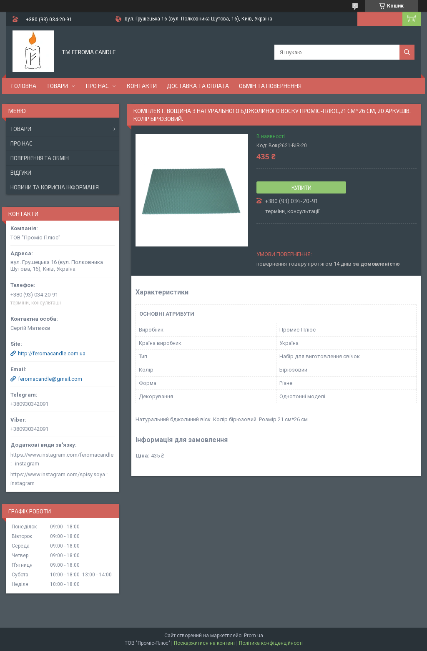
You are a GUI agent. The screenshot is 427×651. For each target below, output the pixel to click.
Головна (23, 85)
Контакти (142, 85)
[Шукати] (406, 52)
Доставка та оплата (198, 85)
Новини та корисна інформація (54, 187)
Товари (57, 85)
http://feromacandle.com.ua (51, 353)
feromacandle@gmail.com (50, 379)
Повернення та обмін (39, 158)
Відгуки (20, 172)
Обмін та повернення (270, 85)
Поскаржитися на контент (204, 643)
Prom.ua (253, 635)
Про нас (97, 85)
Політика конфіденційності (271, 643)
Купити (301, 187)
